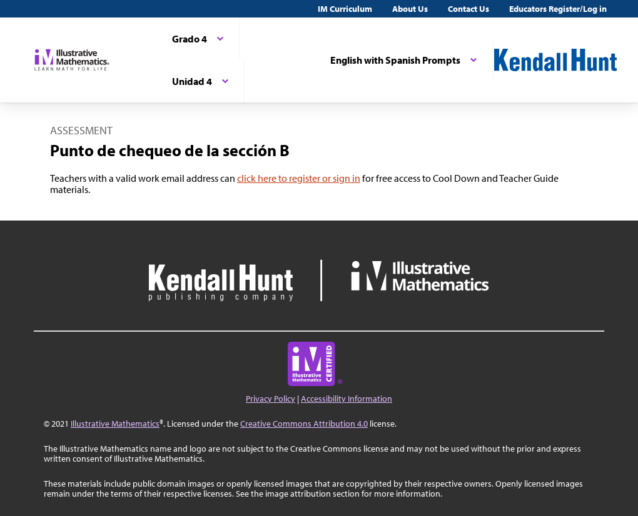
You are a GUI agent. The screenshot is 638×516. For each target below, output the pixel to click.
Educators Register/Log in (558, 8)
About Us (410, 8)
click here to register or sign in (298, 178)
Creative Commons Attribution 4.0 (304, 423)
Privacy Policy (270, 398)
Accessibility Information (346, 398)
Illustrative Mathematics (115, 423)
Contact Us (468, 8)
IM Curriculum (345, 8)
